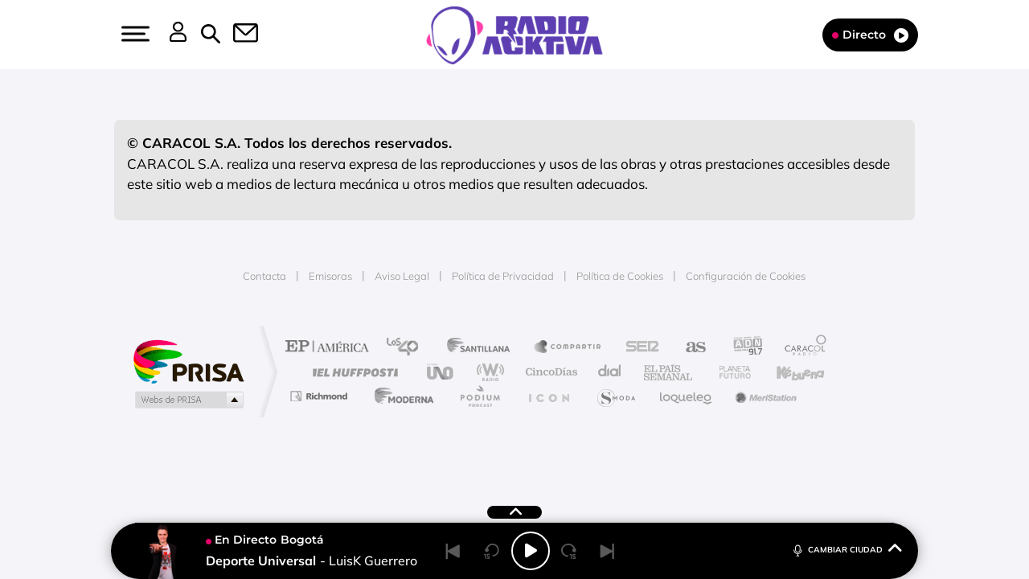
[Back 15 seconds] (492, 551)
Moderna (400, 396)
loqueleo (686, 396)
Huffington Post (352, 372)
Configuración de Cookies (746, 275)
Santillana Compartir (568, 348)
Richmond (321, 396)
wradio (487, 372)
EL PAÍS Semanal (669, 372)
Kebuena (786, 372)
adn (741, 348)
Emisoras (330, 275)
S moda (615, 396)
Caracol (801, 348)
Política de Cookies (619, 275)
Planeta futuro (728, 372)
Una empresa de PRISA (188, 361)
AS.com (688, 348)
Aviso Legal (402, 275)
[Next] (607, 551)
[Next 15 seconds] (569, 551)
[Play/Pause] (530, 551)
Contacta (264, 275)
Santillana (483, 348)
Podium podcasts (479, 396)
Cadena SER (637, 348)
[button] (133, 34)
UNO (441, 372)
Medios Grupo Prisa (187, 399)
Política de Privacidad (503, 275)
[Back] (453, 551)
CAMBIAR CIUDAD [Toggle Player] (846, 549)
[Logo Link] (514, 34)
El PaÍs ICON (548, 396)
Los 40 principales (408, 348)
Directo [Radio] (870, 35)
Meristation (764, 396)
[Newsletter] (236, 34)
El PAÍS (331, 348)
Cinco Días (549, 372)
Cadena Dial (610, 372)
